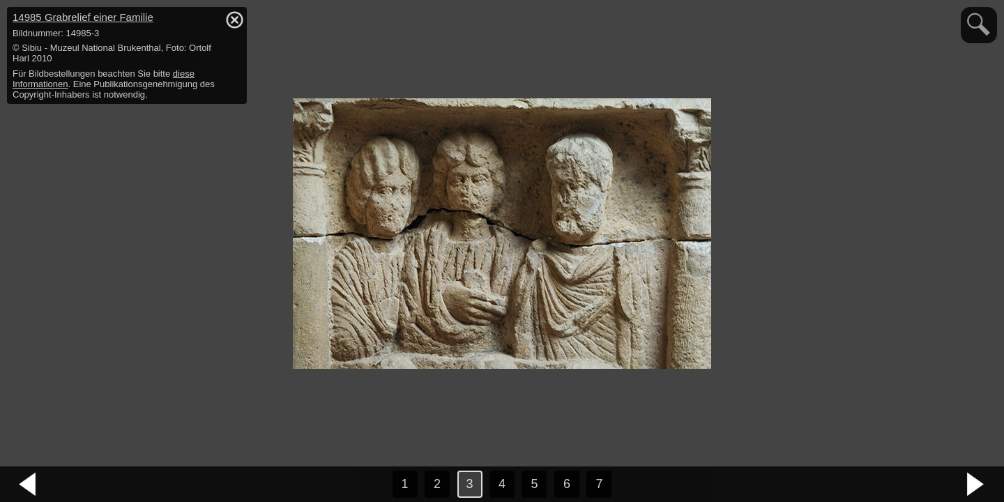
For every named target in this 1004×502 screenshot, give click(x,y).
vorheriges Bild (28, 484)
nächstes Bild (976, 484)
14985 (83, 17)
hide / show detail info (234, 19)
